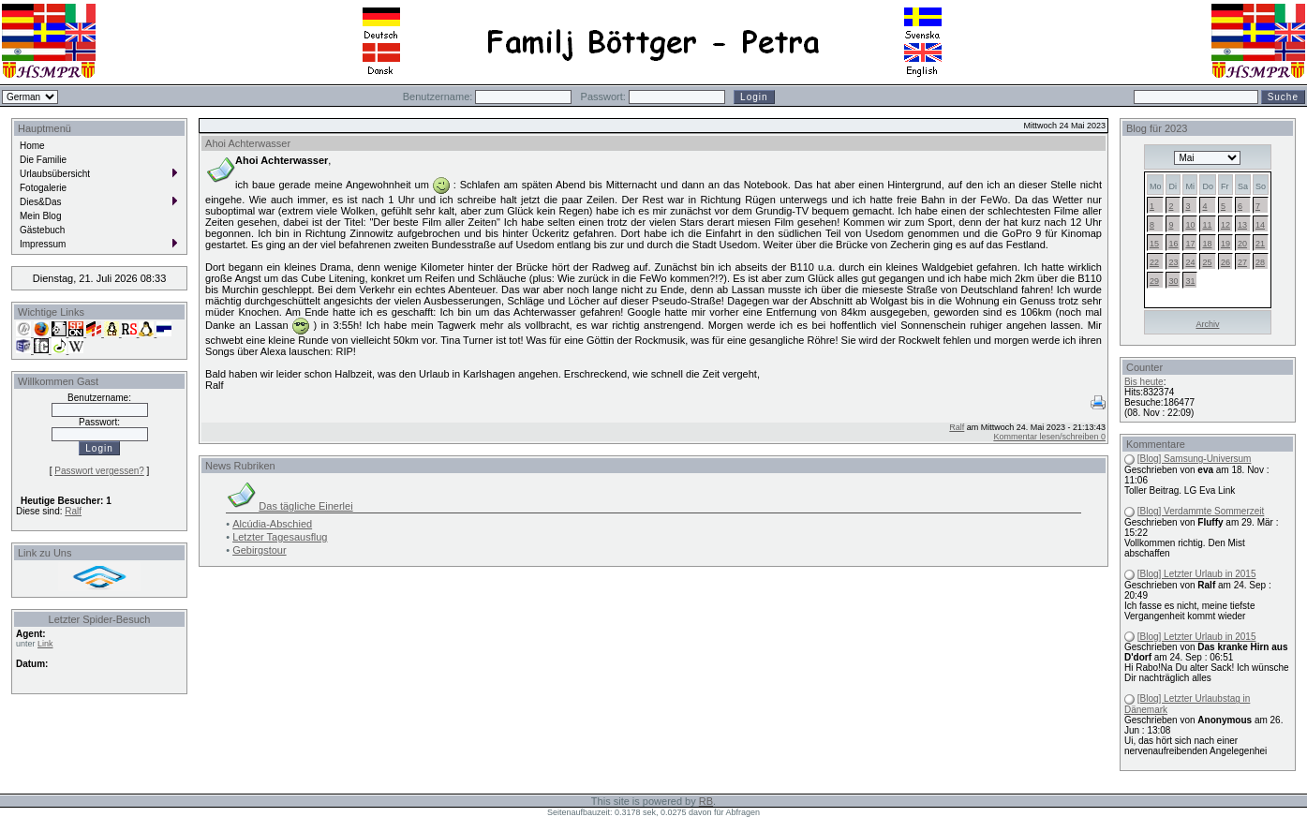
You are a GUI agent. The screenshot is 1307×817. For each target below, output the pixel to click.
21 (1260, 243)
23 (1173, 262)
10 (1190, 225)
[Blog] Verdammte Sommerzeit (1201, 511)
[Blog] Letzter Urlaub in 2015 (1196, 574)
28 (1260, 262)
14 (1260, 225)
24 (1190, 262)
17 (1190, 243)
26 (1225, 262)
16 (1173, 243)
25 (1206, 262)
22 (1154, 262)
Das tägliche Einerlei (305, 506)
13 (1242, 225)
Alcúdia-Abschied (272, 523)
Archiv (1207, 324)
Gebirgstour (259, 550)
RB (706, 801)
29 (1154, 281)
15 (1154, 243)
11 (1206, 225)
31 (1190, 281)
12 (1225, 225)
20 (1242, 243)
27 (1242, 262)
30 (1173, 281)
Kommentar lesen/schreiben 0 (1049, 436)
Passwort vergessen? (99, 471)
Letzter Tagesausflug (279, 536)
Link (45, 643)
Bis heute (1144, 382)
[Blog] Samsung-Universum (1194, 458)
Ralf (73, 511)
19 (1225, 243)
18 (1206, 243)
